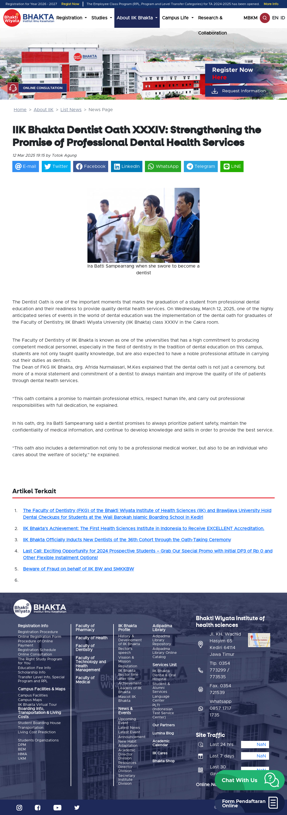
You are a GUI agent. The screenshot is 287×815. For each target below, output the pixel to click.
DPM (22, 744)
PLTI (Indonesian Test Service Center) (163, 711)
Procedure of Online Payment (35, 643)
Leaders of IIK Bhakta (130, 690)
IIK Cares (159, 753)
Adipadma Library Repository (161, 640)
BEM (22, 749)
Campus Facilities (33, 695)
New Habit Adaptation (128, 743)
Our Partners (163, 725)
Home (20, 110)
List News (71, 110)
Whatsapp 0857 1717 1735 (221, 708)
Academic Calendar (161, 743)
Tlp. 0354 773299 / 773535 (220, 670)
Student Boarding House (39, 723)
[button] (95, 226)
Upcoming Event (127, 721)
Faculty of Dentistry (85, 648)
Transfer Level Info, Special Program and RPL (41, 679)
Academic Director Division (126, 754)
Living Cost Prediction (37, 732)
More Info (271, 4)
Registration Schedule (37, 650)
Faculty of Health (91, 638)
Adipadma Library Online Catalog (164, 653)
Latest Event (129, 732)
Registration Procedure (38, 632)
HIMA (22, 754)
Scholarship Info (31, 672)
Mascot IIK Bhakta (127, 698)
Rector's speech (125, 651)
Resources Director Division (127, 767)
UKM (22, 758)
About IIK (44, 110)
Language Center (161, 698)
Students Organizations (38, 740)
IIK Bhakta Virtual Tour (37, 704)
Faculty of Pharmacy (85, 628)
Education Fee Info (34, 668)
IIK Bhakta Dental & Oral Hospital (164, 675)
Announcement (131, 737)
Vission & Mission (126, 659)
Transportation (30, 727)
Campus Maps (30, 700)
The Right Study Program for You (40, 661)
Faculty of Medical (85, 680)
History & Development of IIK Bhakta (130, 640)
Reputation (127, 666)
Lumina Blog (163, 733)
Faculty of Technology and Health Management (91, 664)
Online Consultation (35, 654)
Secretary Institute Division (126, 780)
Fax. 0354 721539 (220, 689)
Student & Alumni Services (161, 688)
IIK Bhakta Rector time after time (128, 675)
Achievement (130, 683)
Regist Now (70, 4)
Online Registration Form (39, 637)
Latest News (129, 727)
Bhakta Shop (163, 761)
